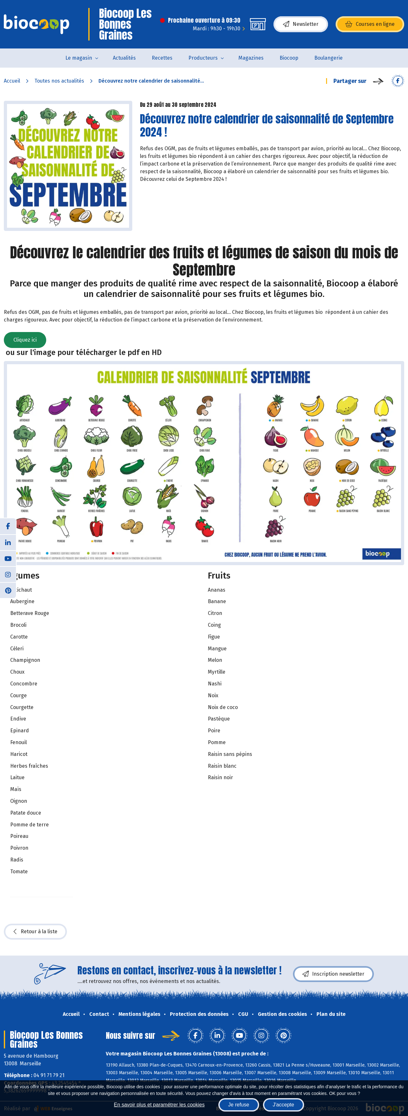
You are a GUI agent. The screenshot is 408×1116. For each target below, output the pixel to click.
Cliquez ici (25, 340)
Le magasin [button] (78, 58)
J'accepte (283, 1104)
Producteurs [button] (203, 58)
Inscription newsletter (333, 974)
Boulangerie (328, 58)
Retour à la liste (35, 931)
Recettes (162, 58)
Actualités (124, 58)
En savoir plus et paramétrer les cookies (159, 1104)
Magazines (251, 58)
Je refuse (238, 1104)
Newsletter (300, 24)
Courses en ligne (370, 24)
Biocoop (289, 58)
